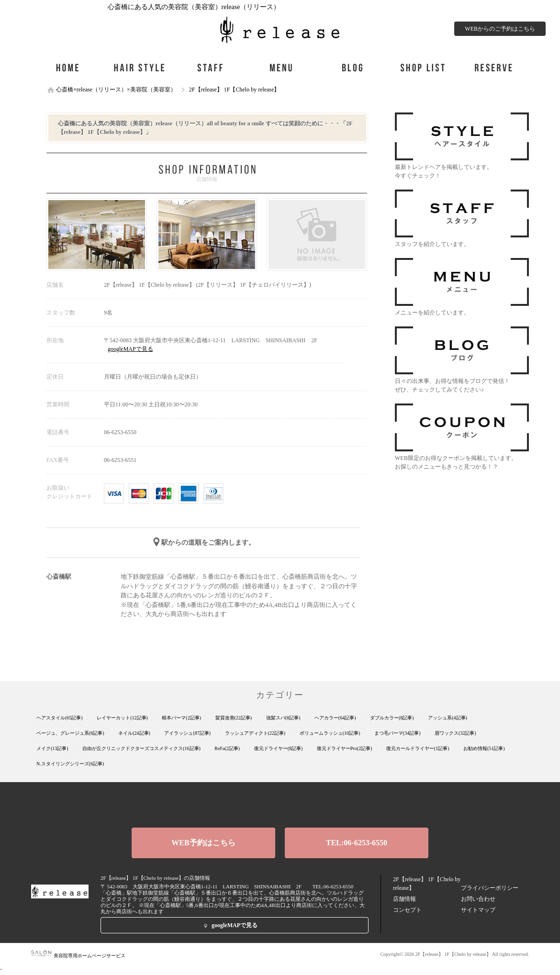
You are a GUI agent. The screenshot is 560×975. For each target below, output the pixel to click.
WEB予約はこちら (203, 843)
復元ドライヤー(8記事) (278, 748)
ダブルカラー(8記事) (392, 717)
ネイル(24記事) (134, 733)
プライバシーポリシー (489, 888)
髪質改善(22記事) (233, 717)
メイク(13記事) (52, 748)
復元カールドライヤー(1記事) (417, 748)
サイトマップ (478, 910)
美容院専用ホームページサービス (78, 955)
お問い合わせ (478, 899)
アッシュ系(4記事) (447, 717)
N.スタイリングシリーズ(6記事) (70, 763)
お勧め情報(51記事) (484, 748)
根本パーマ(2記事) (181, 717)
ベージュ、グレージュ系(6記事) (70, 733)
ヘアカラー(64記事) (335, 717)
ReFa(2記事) (227, 748)
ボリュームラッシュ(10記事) (330, 733)
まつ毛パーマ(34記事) (397, 733)
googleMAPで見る (130, 349)
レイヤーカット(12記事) (122, 717)
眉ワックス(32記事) (455, 733)
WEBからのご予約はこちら (500, 28)
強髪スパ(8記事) (283, 717)
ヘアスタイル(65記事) (59, 717)
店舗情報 (404, 899)
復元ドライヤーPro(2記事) (344, 748)
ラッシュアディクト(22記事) (255, 733)
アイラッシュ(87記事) (187, 733)
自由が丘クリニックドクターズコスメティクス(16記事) (141, 748)
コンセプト (407, 910)
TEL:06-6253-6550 (356, 843)
